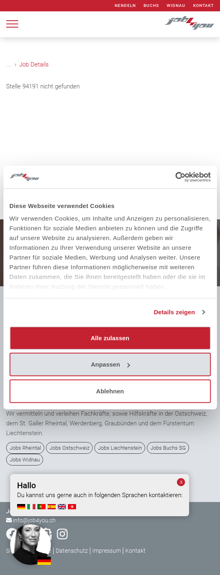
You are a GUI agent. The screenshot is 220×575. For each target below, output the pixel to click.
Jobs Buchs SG (168, 448)
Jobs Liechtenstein (120, 448)
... (8, 64)
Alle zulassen (110, 337)
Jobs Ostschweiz (69, 448)
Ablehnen (110, 390)
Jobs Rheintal (25, 448)
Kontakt (203, 5)
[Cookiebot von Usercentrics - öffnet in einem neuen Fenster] (175, 177)
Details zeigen (174, 312)
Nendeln (125, 5)
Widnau (176, 5)
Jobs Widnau (25, 460)
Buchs (151, 5)
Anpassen (110, 364)
